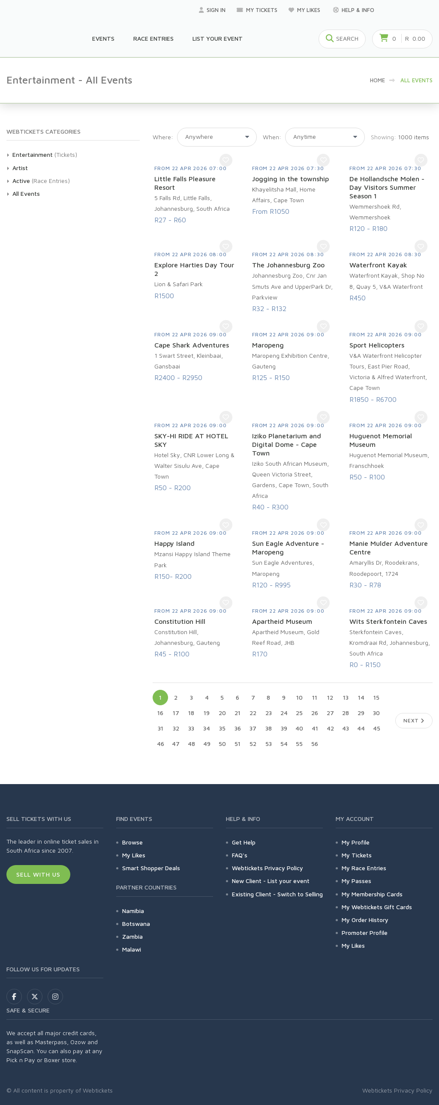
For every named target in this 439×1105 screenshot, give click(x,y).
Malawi (131, 949)
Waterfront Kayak (378, 265)
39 (284, 728)
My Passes (356, 880)
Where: (163, 137)
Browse (132, 842)
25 (299, 712)
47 (176, 743)
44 (361, 728)
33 (191, 728)
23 (268, 712)
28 (345, 712)
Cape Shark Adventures (191, 345)
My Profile (356, 842)
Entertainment (32, 154)
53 (268, 743)
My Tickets (257, 9)
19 (207, 712)
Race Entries (153, 38)
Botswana (136, 923)
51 (238, 743)
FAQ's (239, 855)
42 (330, 728)
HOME (377, 80)
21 (238, 712)
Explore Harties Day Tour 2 (194, 269)
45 (376, 728)
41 (315, 728)
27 (330, 712)
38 (268, 728)
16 (160, 712)
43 (345, 728)
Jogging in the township (290, 179)
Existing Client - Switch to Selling (277, 894)
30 (376, 712)
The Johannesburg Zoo (288, 265)
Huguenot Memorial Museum (380, 440)
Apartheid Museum (282, 621)
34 (206, 728)
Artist (20, 167)
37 (253, 728)
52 (253, 743)
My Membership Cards (372, 894)
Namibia (133, 910)
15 (376, 697)
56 (314, 743)
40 (299, 728)
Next (413, 720)
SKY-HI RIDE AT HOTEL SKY (191, 440)
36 (238, 728)
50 (222, 743)
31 (160, 728)
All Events (26, 193)
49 (206, 743)
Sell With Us (38, 874)
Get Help (244, 842)
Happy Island (174, 543)
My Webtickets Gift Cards (377, 906)
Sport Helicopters (376, 345)
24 (284, 712)
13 (346, 697)
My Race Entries (364, 867)
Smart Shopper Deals (151, 867)
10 (299, 697)
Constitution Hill (179, 621)
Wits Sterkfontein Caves (388, 621)
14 (361, 697)
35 (222, 728)
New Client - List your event (271, 880)
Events (103, 38)
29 (361, 712)
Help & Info (353, 9)
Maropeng (268, 345)
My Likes (305, 9)
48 (191, 743)
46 (160, 743)
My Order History (365, 919)
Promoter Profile (365, 932)
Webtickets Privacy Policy (267, 867)
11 (314, 697)
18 (191, 712)
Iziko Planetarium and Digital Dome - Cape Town (286, 444)
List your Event (217, 38)
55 (299, 743)
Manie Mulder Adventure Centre (388, 547)
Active (21, 180)
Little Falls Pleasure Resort (185, 183)
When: (272, 137)
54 (284, 743)
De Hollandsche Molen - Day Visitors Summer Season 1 (386, 187)
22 (253, 712)
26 (314, 712)
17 (176, 712)
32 (176, 728)
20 (222, 712)
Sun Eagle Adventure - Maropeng (288, 547)
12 (330, 697)
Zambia (132, 936)
